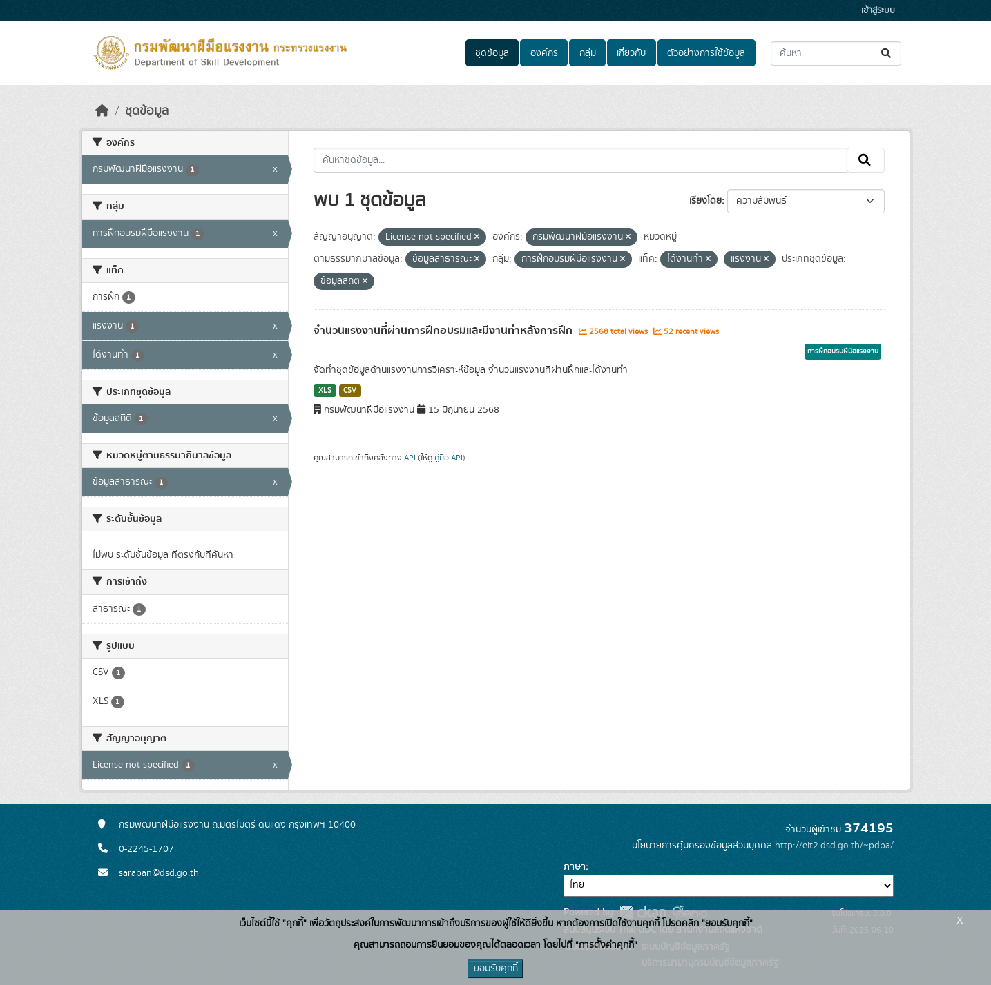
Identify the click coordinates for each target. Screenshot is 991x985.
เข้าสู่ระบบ (878, 10)
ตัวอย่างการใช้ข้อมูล (706, 53)
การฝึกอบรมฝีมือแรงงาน (842, 351)
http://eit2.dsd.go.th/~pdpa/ (834, 845)
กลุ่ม (587, 53)
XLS (324, 390)
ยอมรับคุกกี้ (496, 968)
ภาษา (575, 867)
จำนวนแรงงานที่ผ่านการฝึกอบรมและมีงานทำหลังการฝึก (444, 331)
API (410, 457)
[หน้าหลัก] (102, 111)
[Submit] (887, 53)
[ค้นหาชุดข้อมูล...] (836, 53)
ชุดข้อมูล (492, 53)
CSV (349, 390)
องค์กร (544, 53)
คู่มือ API (448, 457)
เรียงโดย (705, 201)
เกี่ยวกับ (631, 53)
